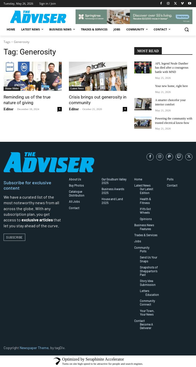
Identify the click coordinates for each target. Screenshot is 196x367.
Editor (9, 109)
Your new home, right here (171, 86)
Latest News (77, 88)
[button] (186, 30)
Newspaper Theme (34, 348)
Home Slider (12, 88)
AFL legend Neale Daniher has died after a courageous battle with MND (171, 68)
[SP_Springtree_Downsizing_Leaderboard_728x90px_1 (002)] (134, 16)
